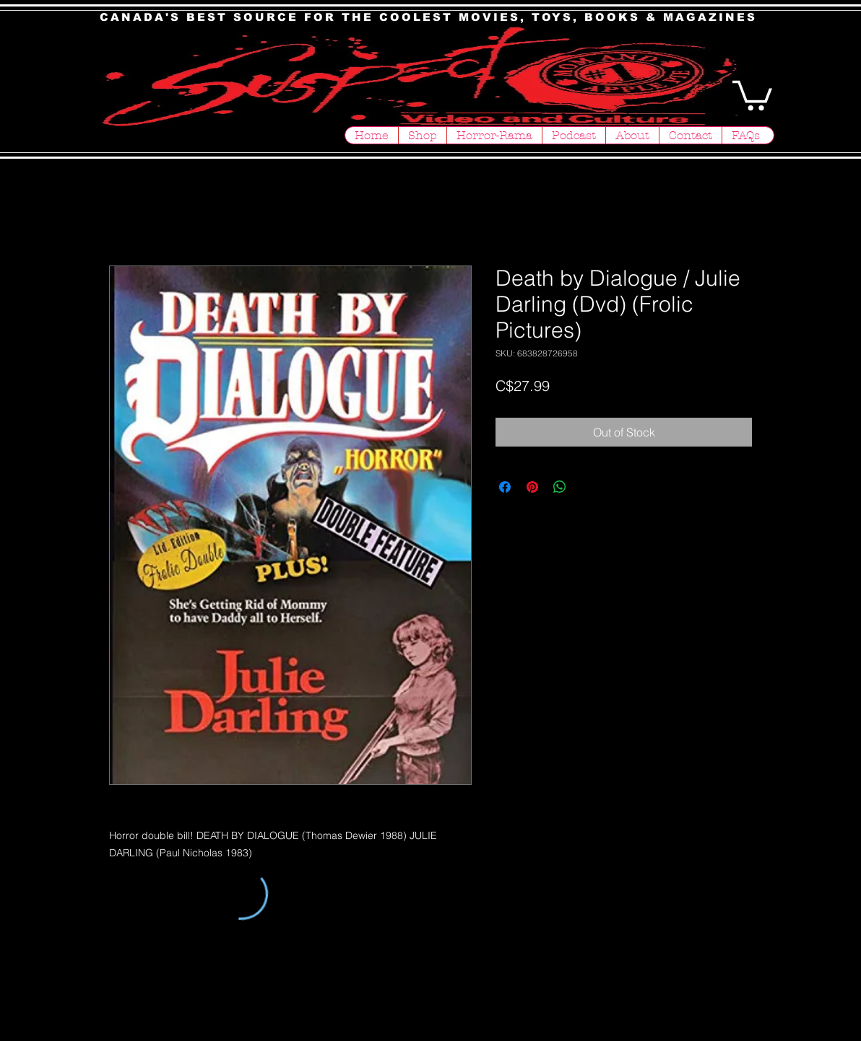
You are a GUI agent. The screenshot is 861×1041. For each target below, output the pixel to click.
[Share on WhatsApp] (559, 487)
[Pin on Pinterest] (532, 487)
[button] (752, 93)
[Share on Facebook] (505, 487)
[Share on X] (587, 487)
